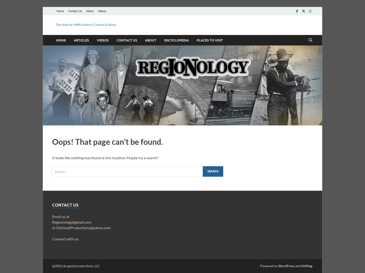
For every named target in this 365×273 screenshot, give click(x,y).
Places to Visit (210, 40)
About (89, 11)
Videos (102, 11)
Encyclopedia (176, 40)
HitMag (306, 266)
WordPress (286, 266)
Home (60, 11)
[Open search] (310, 40)
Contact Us (75, 11)
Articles (81, 40)
